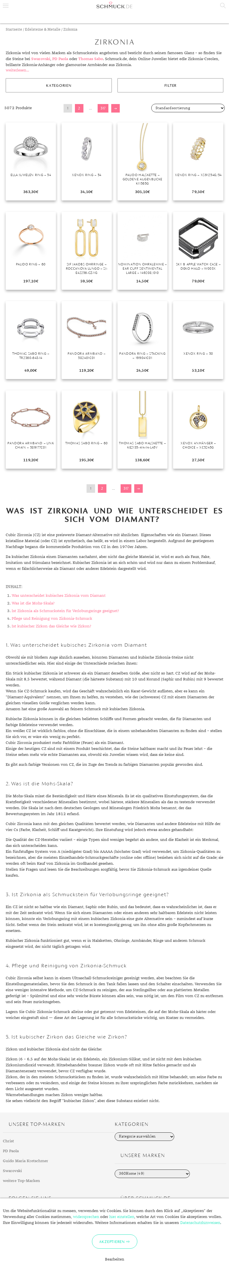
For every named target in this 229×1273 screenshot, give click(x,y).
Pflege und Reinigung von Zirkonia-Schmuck (52, 619)
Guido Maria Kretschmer (25, 1161)
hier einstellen (121, 1217)
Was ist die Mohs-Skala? (33, 603)
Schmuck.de (114, 5)
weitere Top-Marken (21, 1181)
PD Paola (60, 59)
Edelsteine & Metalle (42, 29)
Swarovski (40, 59)
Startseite (14, 29)
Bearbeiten (114, 1259)
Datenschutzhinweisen (200, 1223)
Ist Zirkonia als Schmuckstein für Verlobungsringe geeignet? (65, 611)
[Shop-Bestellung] (188, 108)
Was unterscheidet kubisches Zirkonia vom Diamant (59, 596)
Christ (8, 1141)
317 (103, 108)
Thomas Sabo (90, 59)
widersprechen (86, 1217)
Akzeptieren (112, 1241)
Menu (5, 5)
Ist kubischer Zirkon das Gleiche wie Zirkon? (51, 626)
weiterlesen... (17, 70)
